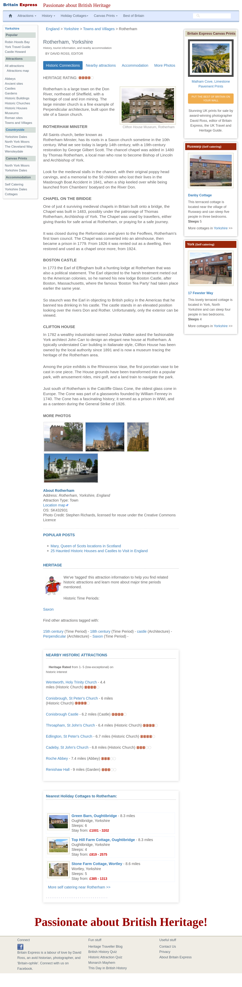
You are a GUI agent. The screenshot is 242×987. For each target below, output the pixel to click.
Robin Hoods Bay (17, 42)
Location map (54, 505)
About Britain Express (175, 957)
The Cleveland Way (19, 146)
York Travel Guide (17, 47)
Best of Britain (133, 16)
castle (142, 631)
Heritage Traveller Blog (105, 946)
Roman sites (14, 118)
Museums (12, 113)
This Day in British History (107, 968)
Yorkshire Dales (16, 137)
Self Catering (14, 184)
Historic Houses (16, 108)
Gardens (11, 93)
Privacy (164, 952)
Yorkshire (12, 28)
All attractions (14, 66)
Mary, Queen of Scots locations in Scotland (86, 546)
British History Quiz (102, 952)
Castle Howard (15, 52)
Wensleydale (14, 151)
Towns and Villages (18, 123)
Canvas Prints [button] (106, 16)
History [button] (48, 16)
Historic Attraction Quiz (105, 957)
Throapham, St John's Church (70, 725)
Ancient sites (14, 83)
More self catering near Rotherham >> (79, 887)
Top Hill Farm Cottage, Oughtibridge (103, 840)
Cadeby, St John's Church (67, 747)
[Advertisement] (148, 676)
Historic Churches (17, 103)
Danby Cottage (200, 195)
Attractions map (18, 71)
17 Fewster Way (200, 293)
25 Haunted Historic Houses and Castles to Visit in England (99, 551)
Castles (10, 88)
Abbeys (10, 79)
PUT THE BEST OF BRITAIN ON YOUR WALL (211, 98)
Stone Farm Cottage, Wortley (97, 864)
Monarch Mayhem (101, 963)
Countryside (15, 130)
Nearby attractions (101, 65)
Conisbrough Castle (62, 714)
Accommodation (135, 65)
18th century (100, 631)
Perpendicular (54, 636)
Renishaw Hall (58, 769)
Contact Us (167, 946)
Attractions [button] (27, 16)
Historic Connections (63, 65)
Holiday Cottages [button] (74, 16)
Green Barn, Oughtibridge (94, 816)
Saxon (48, 609)
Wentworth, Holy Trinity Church (71, 682)
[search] (212, 16)
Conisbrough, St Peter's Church (72, 698)
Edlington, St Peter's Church (69, 736)
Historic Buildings (17, 98)
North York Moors (17, 142)
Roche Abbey (57, 758)
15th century (53, 631)
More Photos (164, 65)
